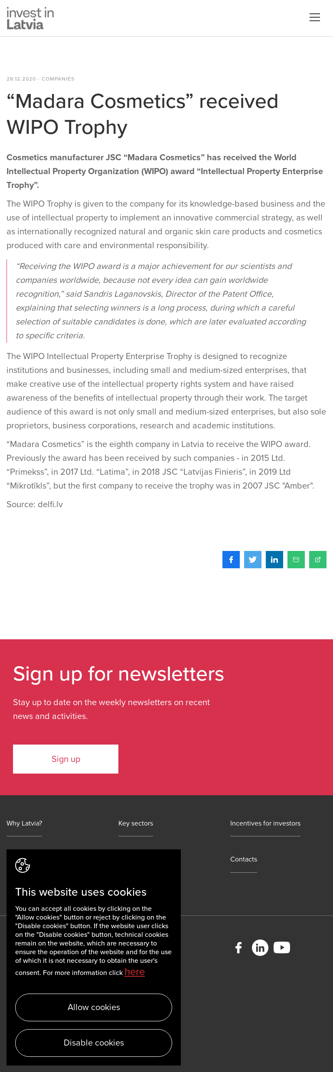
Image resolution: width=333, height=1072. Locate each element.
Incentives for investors (265, 823)
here (134, 971)
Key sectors (135, 823)
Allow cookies (94, 1007)
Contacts (243, 859)
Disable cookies (94, 1043)
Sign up (66, 759)
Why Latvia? (24, 823)
